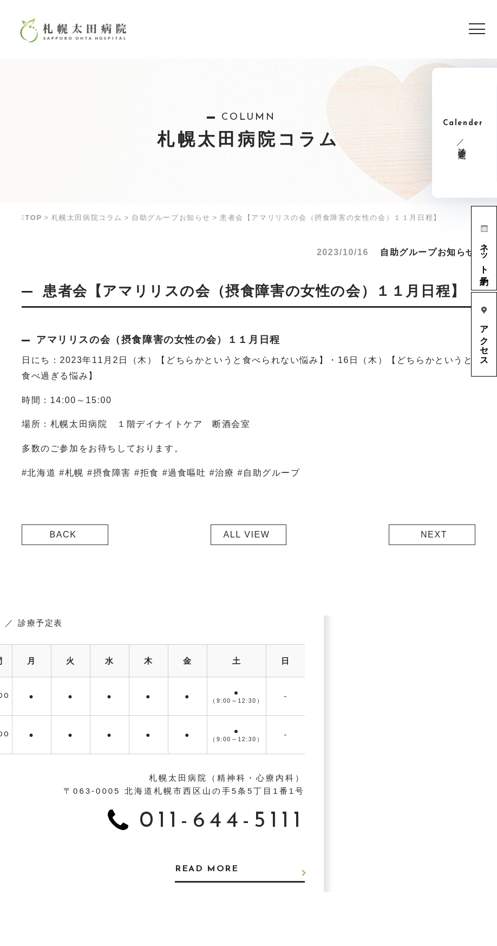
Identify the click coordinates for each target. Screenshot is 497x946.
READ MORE (206, 869)
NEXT (434, 534)
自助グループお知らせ (171, 217)
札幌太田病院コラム (86, 217)
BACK (63, 534)
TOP (32, 217)
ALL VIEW (246, 534)
